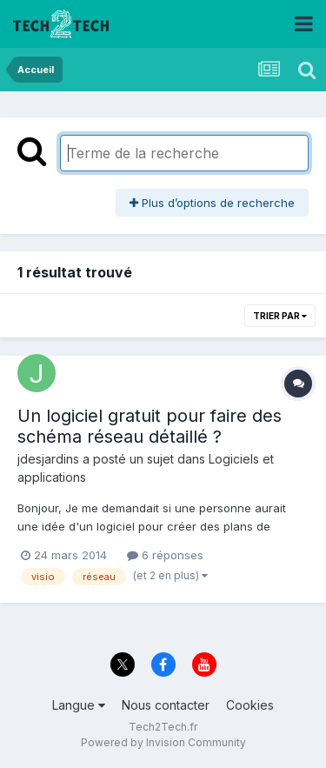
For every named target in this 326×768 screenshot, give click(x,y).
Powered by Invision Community (163, 742)
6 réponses (165, 555)
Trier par (280, 316)
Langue (78, 705)
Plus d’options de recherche (212, 203)
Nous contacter (166, 705)
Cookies (250, 705)
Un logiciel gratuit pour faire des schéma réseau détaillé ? (149, 426)
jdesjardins (48, 458)
